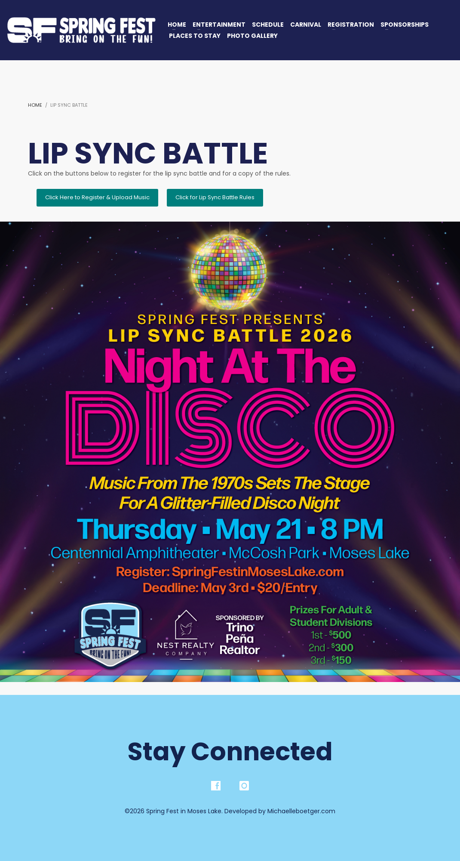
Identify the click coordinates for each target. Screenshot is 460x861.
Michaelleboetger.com (301, 811)
